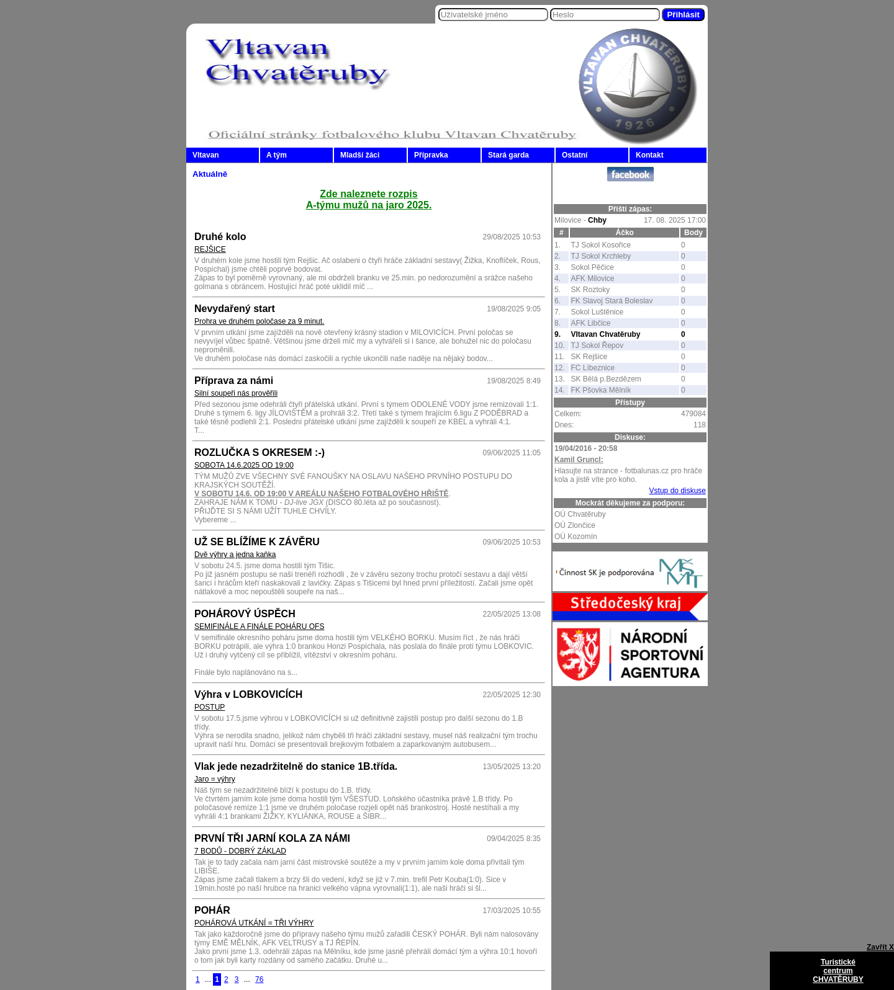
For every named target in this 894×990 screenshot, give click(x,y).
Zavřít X (880, 947)
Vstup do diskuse (677, 490)
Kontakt (650, 155)
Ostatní (574, 155)
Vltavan (205, 155)
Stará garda (508, 155)
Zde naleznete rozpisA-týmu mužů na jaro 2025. (369, 199)
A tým (276, 155)
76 (259, 979)
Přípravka (431, 155)
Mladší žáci (359, 155)
